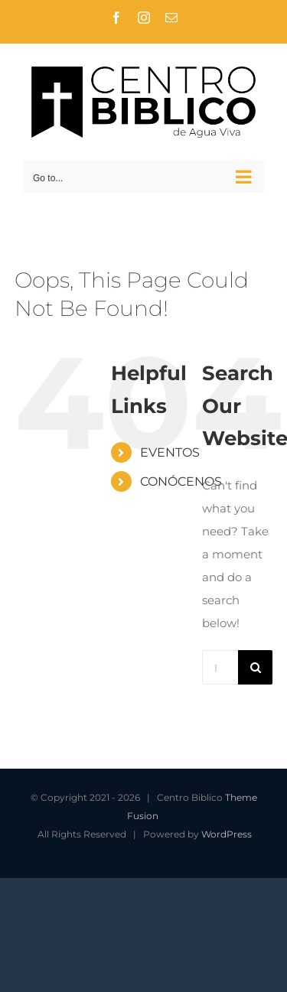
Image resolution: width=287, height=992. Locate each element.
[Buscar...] (220, 667)
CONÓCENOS (181, 481)
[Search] (255, 667)
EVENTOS (170, 452)
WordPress (226, 834)
